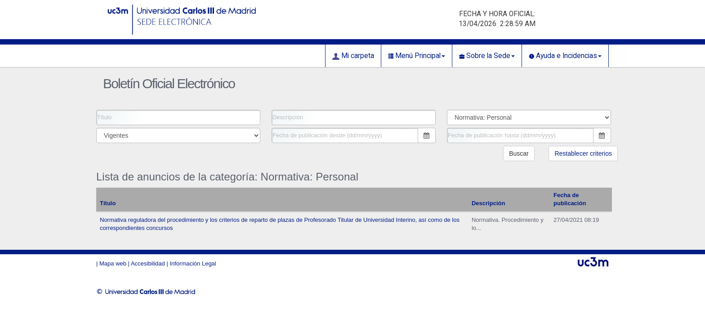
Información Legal (193, 263)
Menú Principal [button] (416, 56)
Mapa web (112, 263)
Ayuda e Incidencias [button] (565, 56)
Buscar (519, 153)
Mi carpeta (353, 56)
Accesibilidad (148, 263)
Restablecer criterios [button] (583, 153)
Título (108, 203)
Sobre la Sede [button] (487, 56)
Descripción (488, 203)
